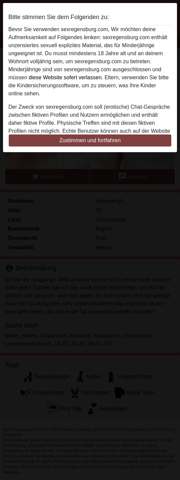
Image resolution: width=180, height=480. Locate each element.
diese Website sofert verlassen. (65, 77)
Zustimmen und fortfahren (90, 140)
